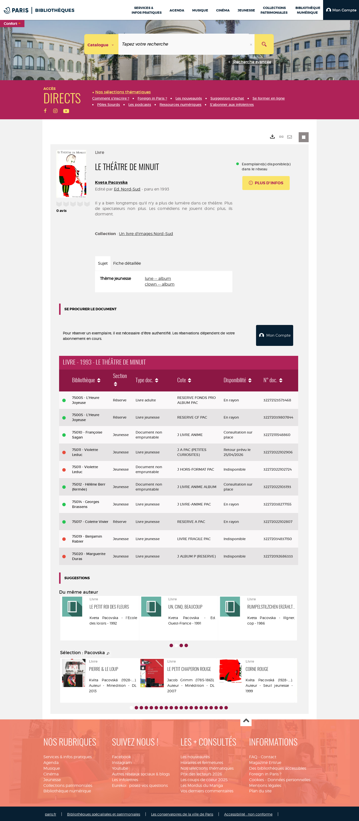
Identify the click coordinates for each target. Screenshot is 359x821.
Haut (246, 719)
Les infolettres (125, 778)
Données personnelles (289, 778)
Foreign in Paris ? (265, 772)
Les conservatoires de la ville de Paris (182, 813)
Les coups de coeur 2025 (204, 778)
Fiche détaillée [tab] (127, 263)
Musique (51, 767)
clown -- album (160, 284)
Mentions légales (265, 784)
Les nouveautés (195, 755)
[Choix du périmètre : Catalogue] (101, 44)
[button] (341, 10)
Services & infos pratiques (67, 755)
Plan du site (260, 789)
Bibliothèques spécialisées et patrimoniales (103, 813)
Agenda (51, 761)
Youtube (120, 767)
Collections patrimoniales (67, 784)
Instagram (122, 761)
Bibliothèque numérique (67, 789)
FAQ (253, 755)
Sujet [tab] (103, 263)
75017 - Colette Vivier (90, 520)
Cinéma (51, 772)
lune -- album (158, 278)
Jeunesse (52, 778)
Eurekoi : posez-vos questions (140, 784)
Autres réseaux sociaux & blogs (141, 772)
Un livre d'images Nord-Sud (146, 233)
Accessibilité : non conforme (248, 813)
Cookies (256, 778)
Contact (268, 755)
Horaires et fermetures (201, 761)
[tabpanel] (163, 281)
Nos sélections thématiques (207, 767)
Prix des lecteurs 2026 (201, 772)
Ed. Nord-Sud (127, 189)
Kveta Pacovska (111, 182)
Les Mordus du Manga (201, 784)
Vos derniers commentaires (206, 789)
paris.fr (50, 813)
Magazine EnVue (265, 761)
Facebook (121, 755)
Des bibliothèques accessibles (277, 767)
